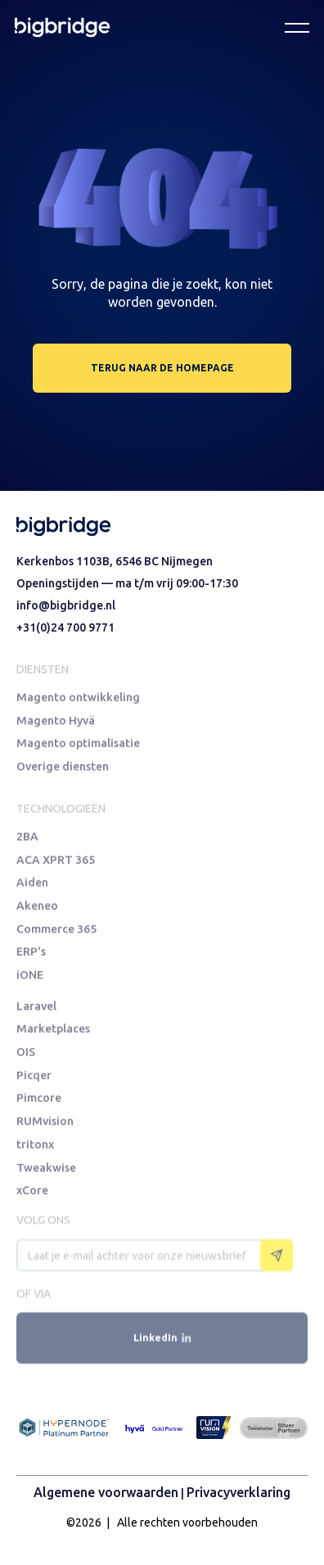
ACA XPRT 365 (55, 862)
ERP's (31, 956)
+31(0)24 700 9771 (65, 627)
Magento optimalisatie (78, 747)
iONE (29, 980)
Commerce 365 (56, 933)
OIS (25, 1054)
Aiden (32, 886)
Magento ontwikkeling (78, 700)
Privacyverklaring (238, 1492)
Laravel (36, 1007)
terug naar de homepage (162, 367)
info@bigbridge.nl (65, 605)
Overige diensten (62, 771)
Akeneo (37, 909)
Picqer (34, 1078)
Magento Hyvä (55, 724)
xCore (32, 1196)
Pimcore (38, 1102)
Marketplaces (53, 1030)
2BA (27, 838)
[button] (297, 27)
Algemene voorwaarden (106, 1492)
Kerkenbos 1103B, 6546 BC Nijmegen (114, 561)
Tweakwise (46, 1172)
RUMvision (45, 1125)
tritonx (35, 1148)
